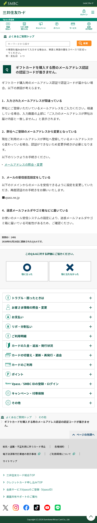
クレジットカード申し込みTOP (24, 482)
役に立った (27, 274)
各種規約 (59, 446)
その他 (42, 417)
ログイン (84, 14)
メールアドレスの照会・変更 (23, 164)
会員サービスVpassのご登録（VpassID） (30, 489)
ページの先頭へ (86, 434)
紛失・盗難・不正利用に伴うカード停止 (24, 446)
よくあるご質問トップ (21, 36)
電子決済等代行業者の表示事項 (19, 454)
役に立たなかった (70, 274)
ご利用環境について (60, 454)
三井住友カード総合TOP (20, 475)
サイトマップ (10, 461)
